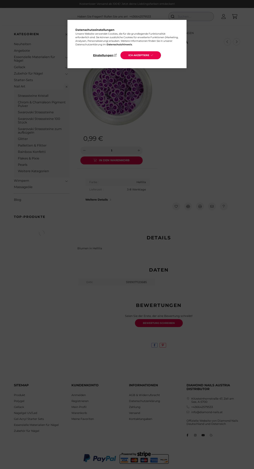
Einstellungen (103, 55)
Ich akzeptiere (138, 55)
